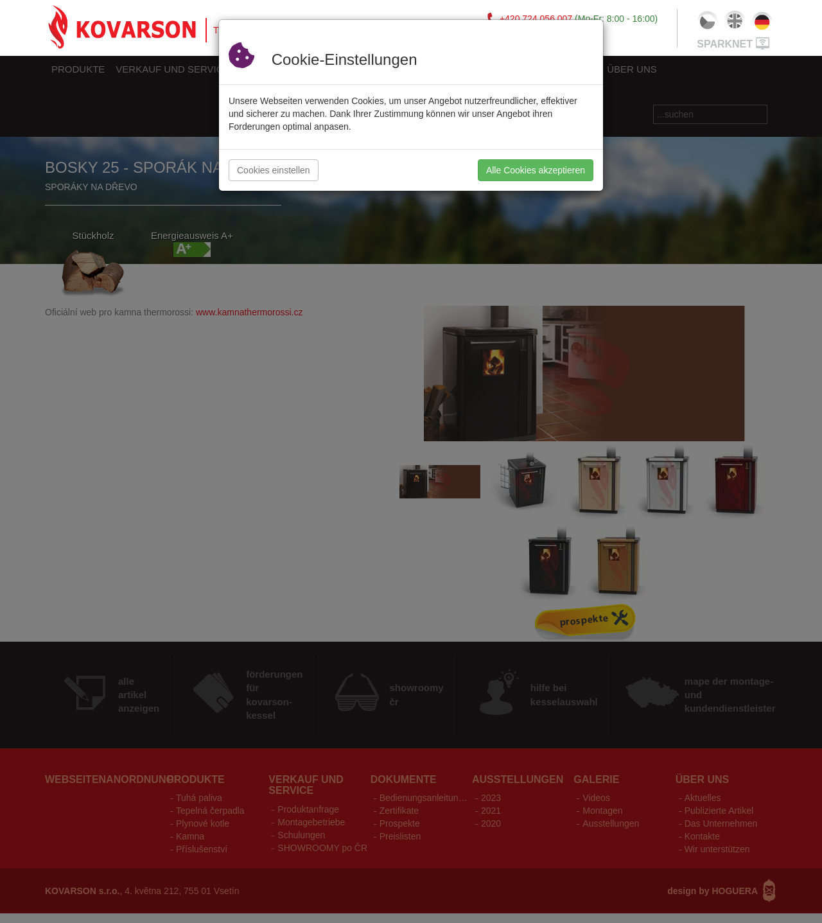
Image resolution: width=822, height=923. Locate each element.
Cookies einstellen (273, 170)
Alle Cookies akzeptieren (535, 170)
